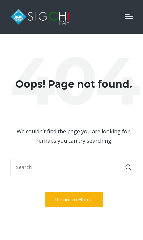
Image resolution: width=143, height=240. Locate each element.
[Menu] (129, 16)
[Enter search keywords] (73, 167)
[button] (128, 167)
